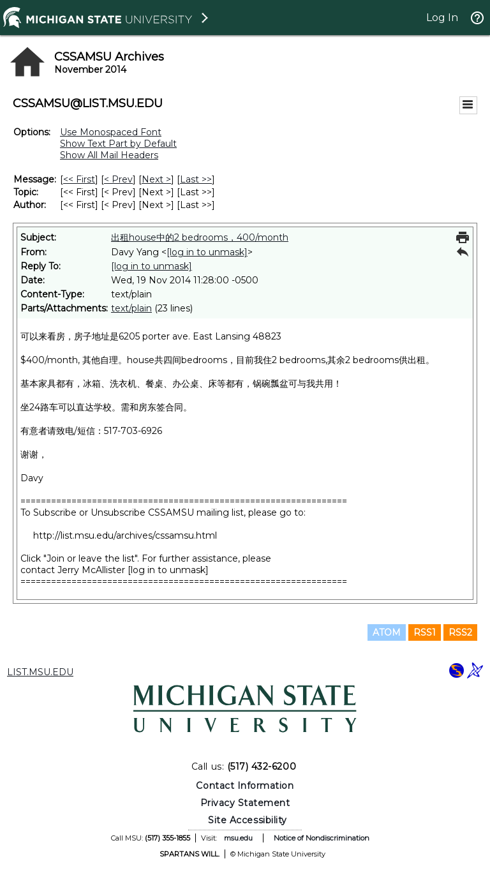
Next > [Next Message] (156, 179)
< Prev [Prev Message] (118, 179)
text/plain (131, 308)
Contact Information (244, 785)
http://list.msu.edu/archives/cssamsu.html (125, 535)
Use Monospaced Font (110, 132)
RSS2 (460, 632)
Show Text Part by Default (118, 143)
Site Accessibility (247, 820)
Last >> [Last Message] (196, 179)
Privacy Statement (245, 803)
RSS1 (424, 632)
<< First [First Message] (79, 179)
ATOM (387, 632)
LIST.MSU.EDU (40, 672)
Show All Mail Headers (109, 155)
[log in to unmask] (207, 252)
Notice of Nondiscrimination (321, 838)
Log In (442, 17)
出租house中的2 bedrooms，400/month (199, 237)
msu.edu (238, 838)
